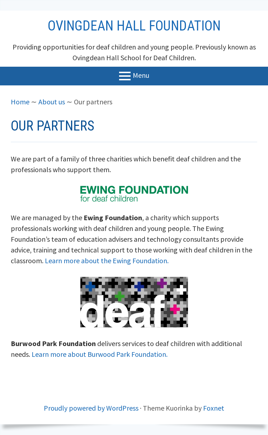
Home (20, 101)
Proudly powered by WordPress (91, 407)
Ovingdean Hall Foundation (134, 26)
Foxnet (213, 407)
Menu (141, 74)
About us (51, 101)
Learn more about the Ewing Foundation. (107, 260)
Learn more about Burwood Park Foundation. (100, 354)
